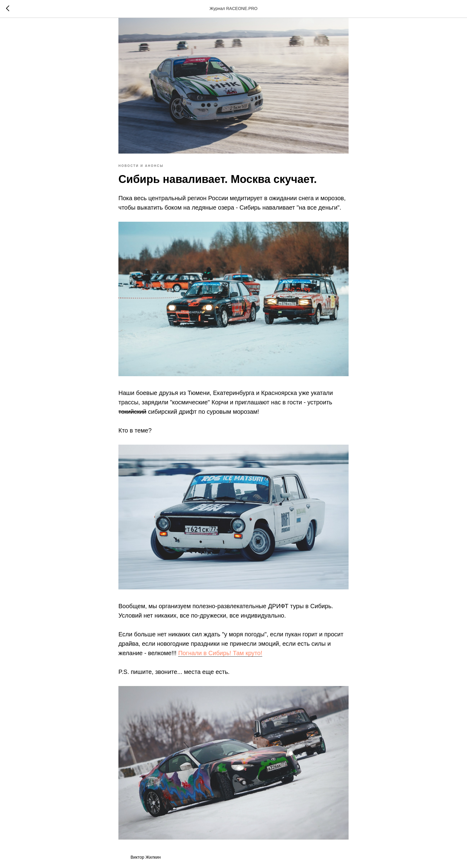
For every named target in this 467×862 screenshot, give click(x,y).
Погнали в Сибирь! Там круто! (220, 653)
